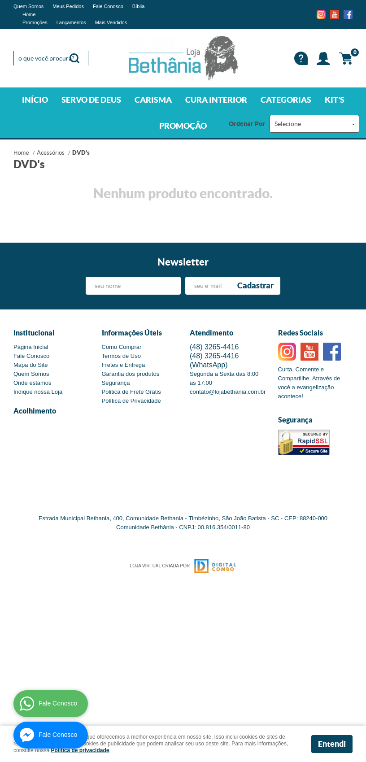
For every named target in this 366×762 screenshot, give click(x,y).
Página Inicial (30, 347)
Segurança (116, 382)
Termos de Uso (121, 356)
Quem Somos (28, 6)
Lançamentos (71, 22)
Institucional (34, 333)
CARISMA (153, 100)
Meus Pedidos (68, 6)
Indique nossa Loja (37, 391)
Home (28, 14)
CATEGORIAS (286, 100)
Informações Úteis (132, 333)
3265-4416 (214, 347)
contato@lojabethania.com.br (228, 391)
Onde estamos (32, 382)
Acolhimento (34, 411)
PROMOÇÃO (183, 126)
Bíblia (138, 6)
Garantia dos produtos (131, 373)
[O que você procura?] (74, 58)
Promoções (35, 22)
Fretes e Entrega (123, 364)
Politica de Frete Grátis (131, 391)
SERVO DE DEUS (91, 100)
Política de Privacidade (131, 400)
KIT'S (334, 100)
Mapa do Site (30, 364)
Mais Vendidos (111, 22)
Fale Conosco (108, 6)
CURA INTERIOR (216, 100)
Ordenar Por (247, 123)
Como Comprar (122, 347)
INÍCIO (35, 100)
